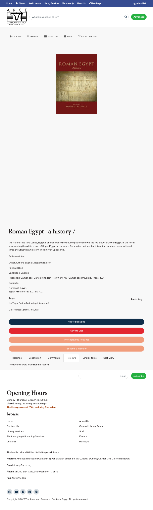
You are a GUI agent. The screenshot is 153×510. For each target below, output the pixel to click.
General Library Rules (91, 427)
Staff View (108, 357)
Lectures (11, 442)
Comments (54, 357)
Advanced (138, 17)
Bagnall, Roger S (34, 270)
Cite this (17, 36)
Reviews (71, 357)
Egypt (12, 299)
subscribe (138, 376)
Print (69, 36)
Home (10, 422)
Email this (52, 36)
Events (83, 437)
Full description (17, 263)
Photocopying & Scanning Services (25, 437)
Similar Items (90, 357)
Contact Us (13, 427)
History (21, 299)
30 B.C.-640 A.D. (35, 299)
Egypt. (23, 295)
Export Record (89, 36)
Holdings (17, 357)
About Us (84, 422)
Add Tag (136, 306)
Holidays (84, 442)
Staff (81, 432)
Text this (33, 36)
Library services (15, 432)
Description (34, 357)
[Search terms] (79, 17)
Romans (13, 295)
